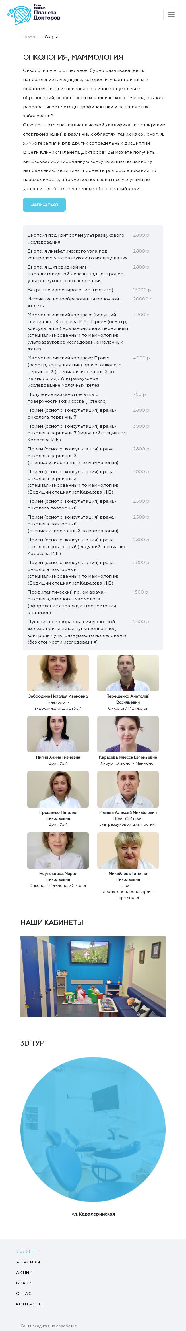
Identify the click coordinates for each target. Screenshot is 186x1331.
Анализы (28, 1262)
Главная (29, 36)
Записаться (44, 205)
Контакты (29, 1304)
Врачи (24, 1283)
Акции (24, 1273)
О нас (24, 1294)
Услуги (51, 36)
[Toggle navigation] (171, 14)
